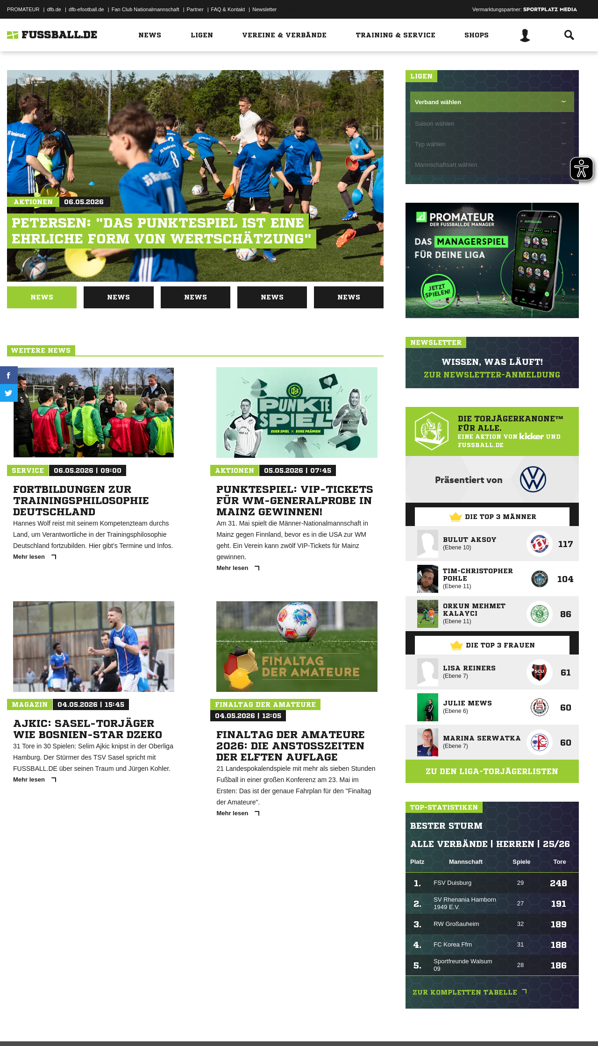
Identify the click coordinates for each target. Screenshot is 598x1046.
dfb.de (54, 9)
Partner (195, 9)
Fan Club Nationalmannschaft (145, 9)
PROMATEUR (23, 9)
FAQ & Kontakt (228, 9)
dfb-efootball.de (86, 9)
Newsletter (264, 9)
